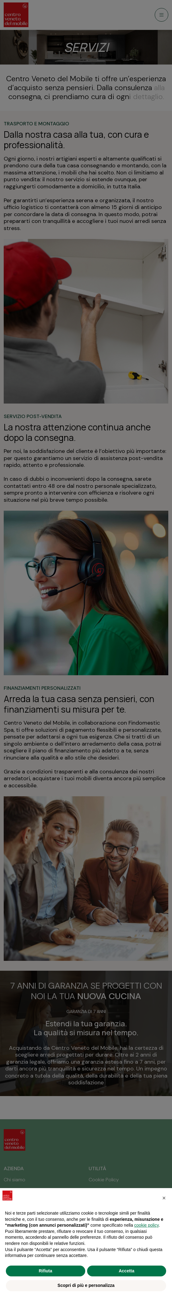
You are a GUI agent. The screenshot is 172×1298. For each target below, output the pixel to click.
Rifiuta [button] (45, 1270)
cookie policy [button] (146, 1225)
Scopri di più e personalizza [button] (85, 1285)
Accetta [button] (126, 1270)
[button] (164, 1198)
